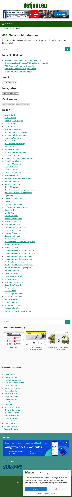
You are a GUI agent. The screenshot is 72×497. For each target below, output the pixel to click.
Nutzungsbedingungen (13, 236)
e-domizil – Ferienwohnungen (15, 152)
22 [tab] (62, 360)
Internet (7, 201)
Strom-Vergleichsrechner (14, 294)
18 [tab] (51, 360)
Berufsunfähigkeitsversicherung (16, 132)
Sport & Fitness (10, 291)
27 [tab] (25, 363)
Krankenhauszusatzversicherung (16, 207)
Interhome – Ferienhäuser (14, 198)
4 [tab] (13, 360)
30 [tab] (33, 363)
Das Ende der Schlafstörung (15, 144)
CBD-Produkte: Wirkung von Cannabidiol (19, 66)
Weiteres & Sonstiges (12, 308)
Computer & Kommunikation (15, 141)
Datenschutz (40, 493)
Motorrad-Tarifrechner (12, 233)
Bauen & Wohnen (11, 124)
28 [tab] (28, 363)
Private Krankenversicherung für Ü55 (18, 256)
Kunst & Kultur (10, 213)
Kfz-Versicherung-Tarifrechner (15, 204)
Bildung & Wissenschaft (13, 138)
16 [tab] (46, 360)
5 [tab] (15, 360)
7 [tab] (21, 360)
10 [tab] (29, 360)
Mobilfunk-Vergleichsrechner (15, 230)
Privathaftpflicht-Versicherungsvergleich (19, 265)
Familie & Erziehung (12, 155)
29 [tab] (30, 363)
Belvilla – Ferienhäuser (13, 129)
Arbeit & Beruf (10, 115)
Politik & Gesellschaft (12, 247)
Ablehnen (58, 489)
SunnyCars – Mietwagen (14, 296)
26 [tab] (22, 363)
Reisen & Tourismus (12, 271)
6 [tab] (18, 360)
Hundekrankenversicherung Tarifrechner (19, 190)
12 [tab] (35, 360)
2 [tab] (7, 360)
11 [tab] (32, 360)
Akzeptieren (35, 489)
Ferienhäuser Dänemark (13, 161)
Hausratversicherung (12, 184)
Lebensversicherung (12, 216)
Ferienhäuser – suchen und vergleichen (19, 158)
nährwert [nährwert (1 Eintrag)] (26, 104)
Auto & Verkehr (10, 118)
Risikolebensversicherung (14, 282)
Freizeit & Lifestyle (11, 170)
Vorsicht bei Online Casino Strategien (18, 72)
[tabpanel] (13, 341)
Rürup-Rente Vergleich (13, 285)
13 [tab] (37, 360)
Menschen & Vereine (12, 224)
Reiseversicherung (11, 273)
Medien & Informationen (13, 219)
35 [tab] (47, 363)
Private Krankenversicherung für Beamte (19, 250)
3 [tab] (10, 360)
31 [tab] (36, 363)
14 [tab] (40, 360)
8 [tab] (24, 360)
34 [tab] (44, 363)
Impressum (54, 493)
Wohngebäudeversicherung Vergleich (18, 311)
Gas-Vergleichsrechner (13, 173)
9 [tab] (26, 360)
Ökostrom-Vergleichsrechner (15, 239)
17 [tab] (48, 360)
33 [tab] (41, 363)
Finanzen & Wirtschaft (13, 164)
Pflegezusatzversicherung (14, 245)
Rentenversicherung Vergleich (16, 276)
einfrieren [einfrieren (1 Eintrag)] (11, 104)
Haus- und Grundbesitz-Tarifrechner (18, 178)
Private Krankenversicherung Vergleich (19, 259)
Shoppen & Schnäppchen (14, 288)
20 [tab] (57, 360)
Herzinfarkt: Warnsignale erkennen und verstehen (23, 60)
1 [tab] (4, 360)
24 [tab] (68, 360)
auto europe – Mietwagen (14, 121)
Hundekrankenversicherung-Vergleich (18, 193)
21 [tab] (59, 360)
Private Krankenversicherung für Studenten (20, 253)
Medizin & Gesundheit (13, 222)
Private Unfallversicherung (14, 262)
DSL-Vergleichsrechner (13, 150)
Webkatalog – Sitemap (13, 305)
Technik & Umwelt (11, 299)
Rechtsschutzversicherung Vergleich (18, 268)
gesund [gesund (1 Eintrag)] (18, 104)
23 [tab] (65, 360)
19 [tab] (54, 360)
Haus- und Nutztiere (12, 181)
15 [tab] (43, 360)
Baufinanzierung (10, 126)
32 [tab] (39, 363)
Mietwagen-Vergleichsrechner (15, 227)
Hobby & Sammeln (11, 187)
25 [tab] (19, 363)
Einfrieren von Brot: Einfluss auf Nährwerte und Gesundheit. (26, 63)
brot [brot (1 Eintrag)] (4, 104)
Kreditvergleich (10, 210)
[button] (68, 473)
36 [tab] (50, 363)
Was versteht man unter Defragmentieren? (20, 69)
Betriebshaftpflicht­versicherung (16, 135)
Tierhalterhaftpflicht (12, 302)
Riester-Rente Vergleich (13, 279)
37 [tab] (52, 363)
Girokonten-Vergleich (12, 175)
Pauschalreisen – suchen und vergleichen (20, 242)
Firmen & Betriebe (11, 167)
